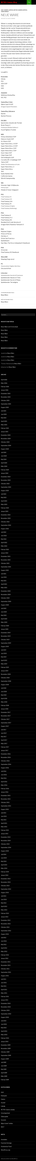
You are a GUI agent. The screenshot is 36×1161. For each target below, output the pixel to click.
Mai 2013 (3, 903)
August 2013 (5, 892)
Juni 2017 (4, 733)
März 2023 (4, 504)
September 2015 (6, 806)
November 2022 (6, 518)
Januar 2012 (4, 958)
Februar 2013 (5, 913)
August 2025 (5, 407)
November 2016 (6, 757)
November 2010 (6, 1007)
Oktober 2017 (5, 719)
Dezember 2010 (5, 1003)
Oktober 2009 (5, 1052)
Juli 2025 (3, 411)
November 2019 (6, 636)
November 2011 (6, 965)
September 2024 (6, 445)
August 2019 (5, 646)
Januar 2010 (4, 1041)
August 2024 (5, 449)
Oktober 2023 (5, 483)
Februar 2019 (5, 667)
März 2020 (4, 622)
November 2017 (6, 716)
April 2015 (4, 823)
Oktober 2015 (5, 802)
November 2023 (6, 480)
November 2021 (6, 560)
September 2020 (6, 601)
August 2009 (5, 1059)
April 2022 (4, 542)
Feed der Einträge (6, 1143)
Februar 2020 (5, 625)
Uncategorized (5, 1113)
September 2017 (6, 722)
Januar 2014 (4, 875)
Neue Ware (18, 293)
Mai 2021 (3, 580)
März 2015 (4, 826)
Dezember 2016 (5, 754)
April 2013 (4, 906)
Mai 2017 (3, 736)
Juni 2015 (4, 816)
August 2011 (5, 975)
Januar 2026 (4, 390)
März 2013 (4, 910)
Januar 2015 (4, 833)
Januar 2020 (4, 629)
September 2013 (6, 889)
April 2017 (4, 740)
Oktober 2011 (5, 969)
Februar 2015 (5, 830)
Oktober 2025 (5, 400)
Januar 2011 (4, 1000)
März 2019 (4, 664)
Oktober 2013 (5, 885)
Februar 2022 (5, 549)
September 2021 (6, 567)
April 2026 (4, 379)
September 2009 (6, 1055)
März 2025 (4, 424)
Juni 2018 (4, 691)
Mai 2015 (3, 820)
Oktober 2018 (5, 677)
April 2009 (4, 1072)
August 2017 (5, 726)
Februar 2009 (5, 1079)
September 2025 (6, 404)
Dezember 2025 (5, 393)
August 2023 (5, 490)
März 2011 (4, 993)
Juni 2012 (4, 941)
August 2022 (5, 528)
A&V (2, 10)
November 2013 (6, 882)
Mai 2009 (3, 1069)
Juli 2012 (3, 937)
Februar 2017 (5, 747)
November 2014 (6, 840)
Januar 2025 (4, 431)
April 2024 (4, 463)
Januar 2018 (4, 709)
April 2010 (4, 1031)
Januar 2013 (4, 917)
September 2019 (6, 643)
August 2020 (5, 605)
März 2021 (4, 587)
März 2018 (4, 702)
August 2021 (5, 570)
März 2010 (4, 1034)
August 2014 (5, 851)
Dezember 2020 (5, 591)
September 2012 (6, 930)
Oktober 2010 (5, 1010)
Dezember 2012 (5, 920)
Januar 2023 (4, 511)
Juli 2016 (3, 771)
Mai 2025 (3, 418)
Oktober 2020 (5, 598)
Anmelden (4, 1139)
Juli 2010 (3, 1021)
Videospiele (5, 11)
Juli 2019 (3, 650)
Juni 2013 (4, 899)
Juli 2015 (3, 813)
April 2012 (4, 948)
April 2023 (4, 501)
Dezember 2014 (5, 837)
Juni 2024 (4, 456)
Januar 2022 (4, 553)
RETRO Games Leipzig (20, 10)
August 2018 (5, 684)
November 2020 (6, 594)
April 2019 (4, 660)
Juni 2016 (4, 774)
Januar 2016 (4, 792)
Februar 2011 (5, 996)
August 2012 (5, 934)
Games (6, 10)
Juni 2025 (4, 414)
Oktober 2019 (5, 639)
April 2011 (4, 989)
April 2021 (4, 584)
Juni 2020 (4, 612)
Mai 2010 (3, 1027)
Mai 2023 (3, 497)
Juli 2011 (3, 979)
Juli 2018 (3, 688)
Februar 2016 (5, 788)
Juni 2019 (4, 653)
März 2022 (4, 546)
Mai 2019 (3, 657)
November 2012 (6, 923)
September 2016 (6, 764)
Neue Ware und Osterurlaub (9, 326)
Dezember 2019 (5, 632)
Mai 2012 (3, 944)
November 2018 (6, 674)
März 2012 (4, 951)
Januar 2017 (4, 750)
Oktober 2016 (5, 761)
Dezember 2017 (5, 712)
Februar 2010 (5, 1038)
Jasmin (13, 18)
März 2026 (4, 383)
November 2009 (6, 1048)
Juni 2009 (4, 1066)
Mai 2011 (3, 986)
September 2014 (6, 847)
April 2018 (4, 698)
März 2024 (4, 466)
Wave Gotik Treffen (7, 1123)
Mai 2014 (3, 861)
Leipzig (11, 10)
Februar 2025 (5, 428)
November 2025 (6, 397)
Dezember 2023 (5, 476)
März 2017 (4, 743)
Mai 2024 (3, 459)
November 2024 (6, 438)
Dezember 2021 (5, 556)
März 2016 (4, 785)
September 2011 (6, 972)
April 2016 (4, 781)
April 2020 (4, 619)
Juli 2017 (3, 729)
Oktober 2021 (5, 563)
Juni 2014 (4, 858)
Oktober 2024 (5, 442)
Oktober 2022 (5, 522)
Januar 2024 (4, 473)
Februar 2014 (5, 872)
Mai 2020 (3, 615)
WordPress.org (5, 1150)
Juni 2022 (4, 535)
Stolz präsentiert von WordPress (9, 1158)
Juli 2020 (3, 608)
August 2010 (5, 1017)
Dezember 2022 (5, 515)
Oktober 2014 (5, 844)
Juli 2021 (3, 573)
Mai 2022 (3, 539)
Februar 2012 (5, 955)
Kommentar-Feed (6, 1146)
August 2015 (5, 809)
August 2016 (5, 768)
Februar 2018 (5, 705)
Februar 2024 (5, 470)
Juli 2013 (3, 896)
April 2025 (4, 421)
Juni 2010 (4, 1024)
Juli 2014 (3, 854)
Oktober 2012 (5, 927)
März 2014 (4, 868)
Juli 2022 (3, 532)
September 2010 (6, 1014)
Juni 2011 (4, 982)
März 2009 (4, 1076)
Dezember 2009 (5, 1045)
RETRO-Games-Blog (9, 2)
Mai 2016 (3, 778)
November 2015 (6, 799)
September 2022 (6, 525)
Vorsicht (3, 1120)
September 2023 (6, 487)
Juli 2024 (3, 452)
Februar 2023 (5, 508)
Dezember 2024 (5, 435)
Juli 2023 (3, 494)
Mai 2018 (3, 695)
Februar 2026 (5, 386)
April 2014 (4, 865)
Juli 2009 (3, 1062)
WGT (2, 1127)
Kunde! (3, 1102)
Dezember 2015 (5, 795)
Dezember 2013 (5, 878)
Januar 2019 (4, 671)
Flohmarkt (4, 1096)
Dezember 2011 (5, 962)
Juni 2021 (4, 577)
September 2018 (6, 681)
